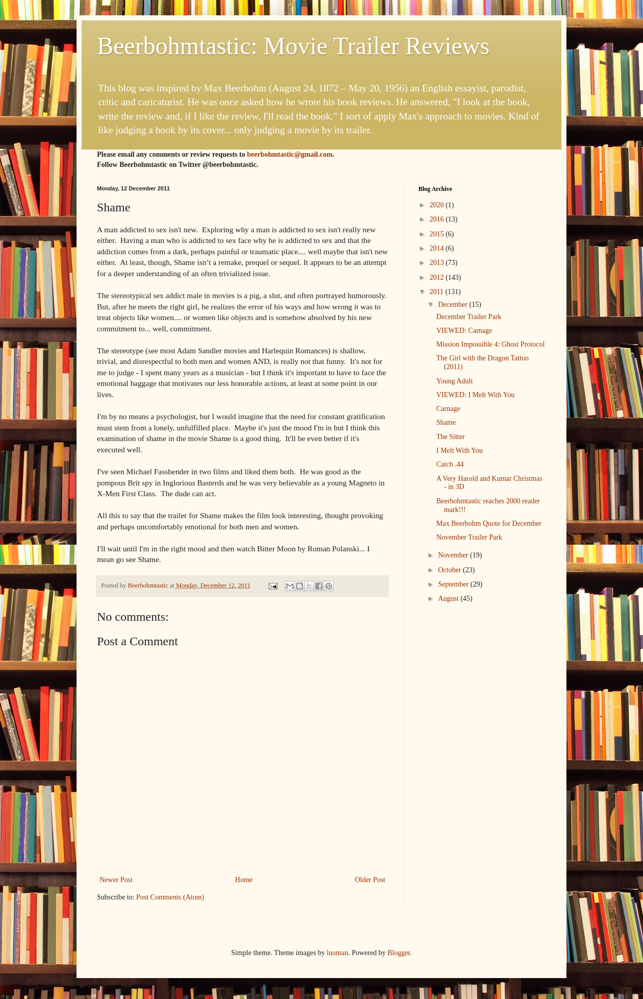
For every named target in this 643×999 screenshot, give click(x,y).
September (454, 584)
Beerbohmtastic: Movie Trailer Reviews (293, 45)
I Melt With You (459, 450)
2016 (438, 219)
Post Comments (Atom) (170, 897)
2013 (438, 262)
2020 (438, 205)
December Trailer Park (469, 317)
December (453, 304)
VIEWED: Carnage (464, 330)
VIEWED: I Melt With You (475, 395)
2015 (438, 234)
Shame (446, 422)
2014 (438, 248)
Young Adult (454, 381)
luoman (337, 953)
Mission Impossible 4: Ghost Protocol (490, 344)
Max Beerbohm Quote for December (488, 523)
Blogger (398, 953)
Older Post (370, 880)
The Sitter (450, 437)
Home (244, 880)
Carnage (448, 408)
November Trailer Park (469, 537)
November (454, 555)
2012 (438, 277)
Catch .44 (450, 464)
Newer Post (116, 880)
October (450, 570)
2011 (438, 292)
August (449, 598)
